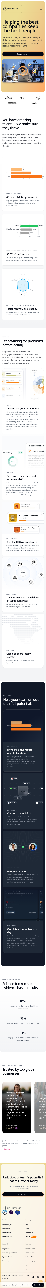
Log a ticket (6, 1249)
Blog (26, 1225)
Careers (30, 1237)
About (27, 1229)
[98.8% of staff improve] (23, 239)
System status (7, 1257)
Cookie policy (29, 1257)
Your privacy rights (31, 1261)
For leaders (6, 1229)
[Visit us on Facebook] (33, 1277)
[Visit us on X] (38, 1277)
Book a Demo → (23, 54)
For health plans (7, 1237)
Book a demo (23, 1194)
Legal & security (30, 1265)
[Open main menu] (41, 9)
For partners (6, 1233)
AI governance (29, 1269)
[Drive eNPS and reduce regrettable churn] (23, 740)
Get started (7, 1149)
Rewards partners (8, 1261)
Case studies (29, 1233)
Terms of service (30, 1249)
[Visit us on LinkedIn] (43, 1277)
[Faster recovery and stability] (23, 294)
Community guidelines (10, 1253)
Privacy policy (29, 1253)
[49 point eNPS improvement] (23, 184)
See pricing (25, 1285)
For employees (7, 1225)
